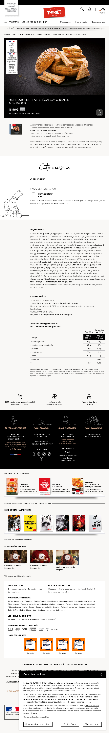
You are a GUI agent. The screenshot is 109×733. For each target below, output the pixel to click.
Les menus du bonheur (34, 22)
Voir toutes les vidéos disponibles (17, 576)
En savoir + (55, 629)
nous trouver (41, 428)
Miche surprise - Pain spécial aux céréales (69, 34)
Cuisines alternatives (86, 607)
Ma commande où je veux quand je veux (42, 443)
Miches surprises (43, 34)
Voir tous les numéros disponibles (18, 540)
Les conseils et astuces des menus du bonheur (37, 619)
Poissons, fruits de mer (30, 604)
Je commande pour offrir (58, 592)
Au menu (11, 619)
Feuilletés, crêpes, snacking (59, 601)
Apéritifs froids (28, 34)
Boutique (41, 610)
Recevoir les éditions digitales (16, 503)
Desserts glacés (42, 607)
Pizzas (74, 601)
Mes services (65, 22)
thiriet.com (16, 671)
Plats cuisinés (13, 604)
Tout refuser (70, 724)
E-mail (67, 452)
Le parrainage (14, 592)
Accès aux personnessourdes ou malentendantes (67, 458)
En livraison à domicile (17, 589)
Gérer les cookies (92, 706)
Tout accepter (92, 724)
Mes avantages (98, 22)
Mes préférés (81, 22)
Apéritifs (15, 34)
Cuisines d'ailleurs (86, 601)
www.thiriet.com (67, 683)
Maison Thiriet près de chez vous (41, 435)
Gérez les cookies (17, 674)
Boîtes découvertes (28, 610)
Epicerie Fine (13, 610)
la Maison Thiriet (15, 428)
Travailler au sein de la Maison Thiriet (93, 435)
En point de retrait (35, 589)
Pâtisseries (54, 607)
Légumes (60, 604)
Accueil (7, 34)
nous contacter (67, 428)
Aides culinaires (14, 607)
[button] (89, 10)
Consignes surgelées (66, 589)
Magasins (52, 589)
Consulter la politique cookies (36, 717)
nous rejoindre (93, 428)
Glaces (31, 607)
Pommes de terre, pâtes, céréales (80, 604)
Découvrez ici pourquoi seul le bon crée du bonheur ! (15, 436)
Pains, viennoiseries (69, 607)
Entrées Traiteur (40, 601)
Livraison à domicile (85, 589)
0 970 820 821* (67, 437)
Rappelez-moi (68, 448)
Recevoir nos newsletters (41, 503)
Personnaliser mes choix (38, 724)
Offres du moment (15, 601)
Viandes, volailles (48, 604)
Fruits (24, 607)
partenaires (85, 683)
